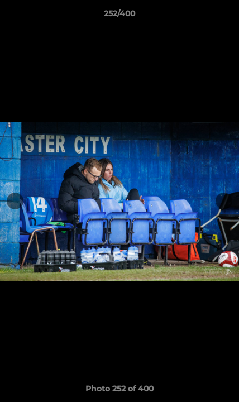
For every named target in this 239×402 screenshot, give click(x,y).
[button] (225, 16)
